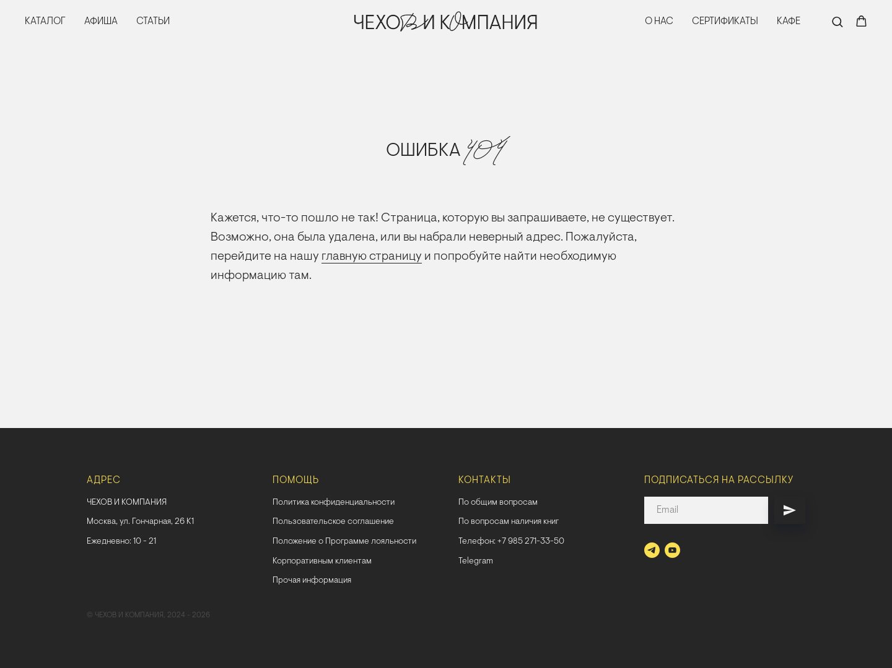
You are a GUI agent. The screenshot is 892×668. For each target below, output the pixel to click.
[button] (837, 21)
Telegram (475, 561)
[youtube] (672, 550)
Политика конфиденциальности (334, 503)
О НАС (659, 22)
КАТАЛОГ (45, 22)
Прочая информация (312, 580)
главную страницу (371, 256)
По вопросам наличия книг (508, 522)
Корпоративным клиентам (322, 561)
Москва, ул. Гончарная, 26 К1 (140, 522)
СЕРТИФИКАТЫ (725, 22)
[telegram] (652, 550)
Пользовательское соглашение (333, 522)
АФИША (101, 22)
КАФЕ (788, 22)
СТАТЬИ (153, 22)
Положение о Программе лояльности (344, 541)
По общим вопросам (498, 503)
